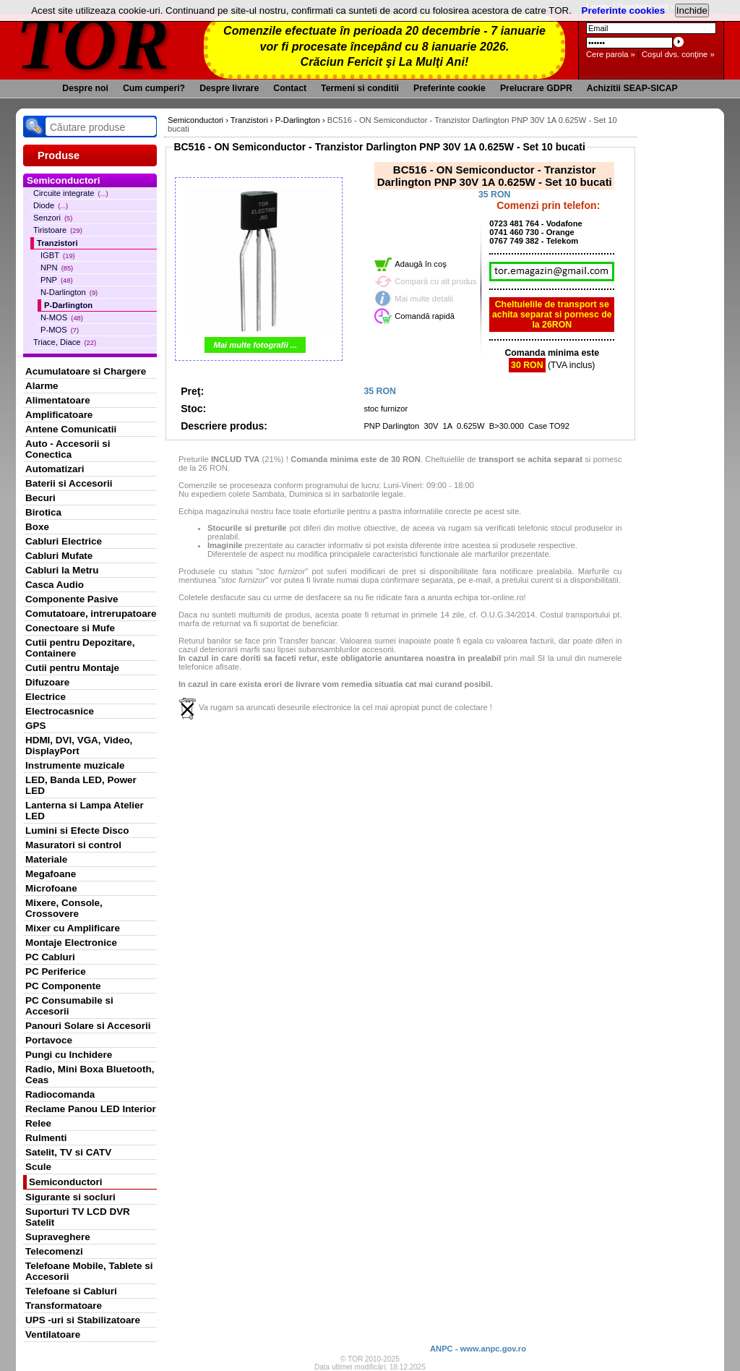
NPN (56, 267)
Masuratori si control (73, 845)
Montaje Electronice (71, 942)
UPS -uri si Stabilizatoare (82, 1320)
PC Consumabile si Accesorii (69, 1006)
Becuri (40, 497)
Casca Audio (54, 584)
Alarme (42, 385)
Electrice (45, 696)
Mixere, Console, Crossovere (64, 908)
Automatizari (54, 469)
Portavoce (48, 1040)
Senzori (52, 217)
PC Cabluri (50, 957)
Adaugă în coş (421, 264)
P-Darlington (68, 305)
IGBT (57, 255)
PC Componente (63, 986)
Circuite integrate (70, 193)
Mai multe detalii (424, 298)
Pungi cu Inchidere (68, 1054)
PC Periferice (55, 971)
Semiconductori (66, 1181)
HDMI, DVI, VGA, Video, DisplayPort (78, 745)
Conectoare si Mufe (70, 628)
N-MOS (61, 317)
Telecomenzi (54, 1251)
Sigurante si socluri (70, 1197)
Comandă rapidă (425, 316)
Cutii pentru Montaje (72, 667)
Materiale (46, 859)
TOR (93, 43)
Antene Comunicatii (70, 429)
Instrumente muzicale (74, 765)
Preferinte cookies (624, 10)
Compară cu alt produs (435, 281)
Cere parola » (610, 54)
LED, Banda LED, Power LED (81, 785)
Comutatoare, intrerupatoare (90, 613)
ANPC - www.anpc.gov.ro (478, 1348)
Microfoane (51, 888)
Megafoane (50, 873)
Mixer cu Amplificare (72, 928)
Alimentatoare (57, 400)
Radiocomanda (60, 1094)
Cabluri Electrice (63, 541)
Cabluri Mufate (58, 555)
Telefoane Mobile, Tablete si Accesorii (88, 1271)
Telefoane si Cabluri (71, 1291)
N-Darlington (69, 292)
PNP (56, 280)
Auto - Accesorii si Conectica (67, 449)
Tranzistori (57, 243)
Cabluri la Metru (62, 570)
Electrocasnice (59, 711)
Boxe (37, 526)
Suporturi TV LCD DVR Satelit (77, 1217)
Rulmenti (45, 1137)
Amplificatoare (58, 414)
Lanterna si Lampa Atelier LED (84, 810)
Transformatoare (63, 1305)
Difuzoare (47, 682)
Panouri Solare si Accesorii (88, 1025)
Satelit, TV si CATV (68, 1152)
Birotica (43, 512)
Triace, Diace (64, 342)
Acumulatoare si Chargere (85, 371)
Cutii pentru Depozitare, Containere (80, 648)
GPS (35, 725)
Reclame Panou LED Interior (90, 1108)
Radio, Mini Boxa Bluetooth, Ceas (89, 1074)
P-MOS (59, 329)
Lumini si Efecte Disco (77, 830)
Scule (38, 1166)
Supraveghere (57, 1236)
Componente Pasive (71, 599)
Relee (38, 1123)
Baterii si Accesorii (69, 483)
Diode (50, 205)
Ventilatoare (52, 1334)
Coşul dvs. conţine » (678, 54)
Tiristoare (57, 230)
